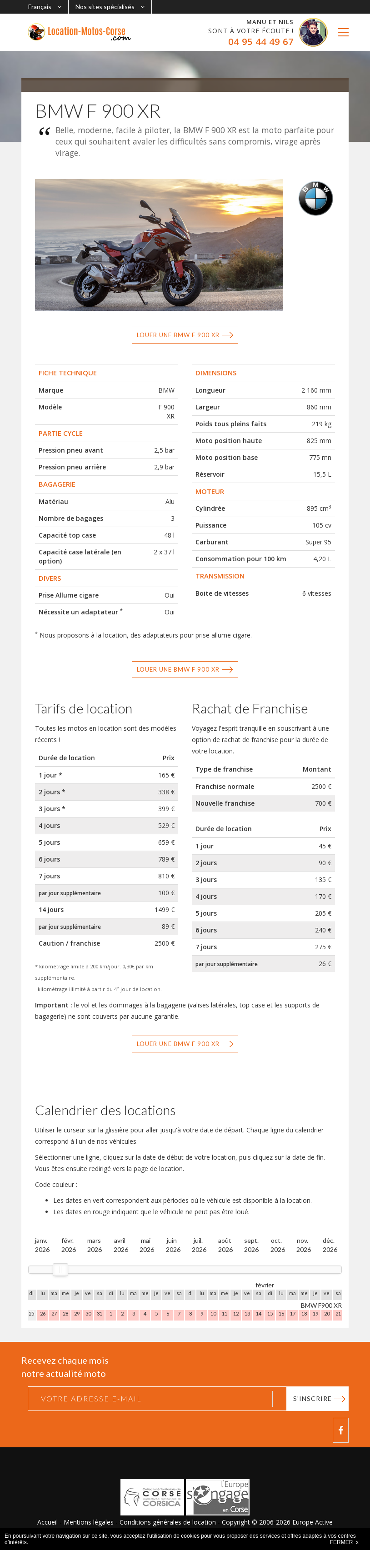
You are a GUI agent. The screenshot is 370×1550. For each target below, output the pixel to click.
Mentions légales (89, 1522)
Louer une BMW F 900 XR (178, 335)
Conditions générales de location (168, 1522)
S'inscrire (312, 1398)
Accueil (47, 1522)
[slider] (60, 1269)
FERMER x (344, 1542)
